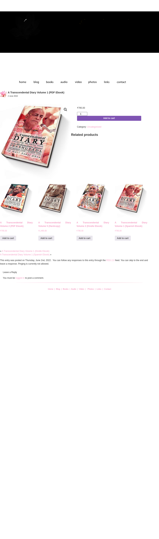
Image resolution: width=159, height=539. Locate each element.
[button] (65, 109)
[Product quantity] (82, 114)
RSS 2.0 (110, 260)
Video (81, 289)
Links (99, 289)
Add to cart (109, 118)
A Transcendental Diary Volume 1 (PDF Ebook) (36, 92)
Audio (73, 289)
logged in (20, 278)
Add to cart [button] (8, 238)
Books (66, 289)
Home (50, 289)
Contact (107, 289)
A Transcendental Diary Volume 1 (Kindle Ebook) (25, 251)
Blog (58, 289)
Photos (90, 289)
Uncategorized (94, 127)
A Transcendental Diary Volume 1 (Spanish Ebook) (25, 254)
